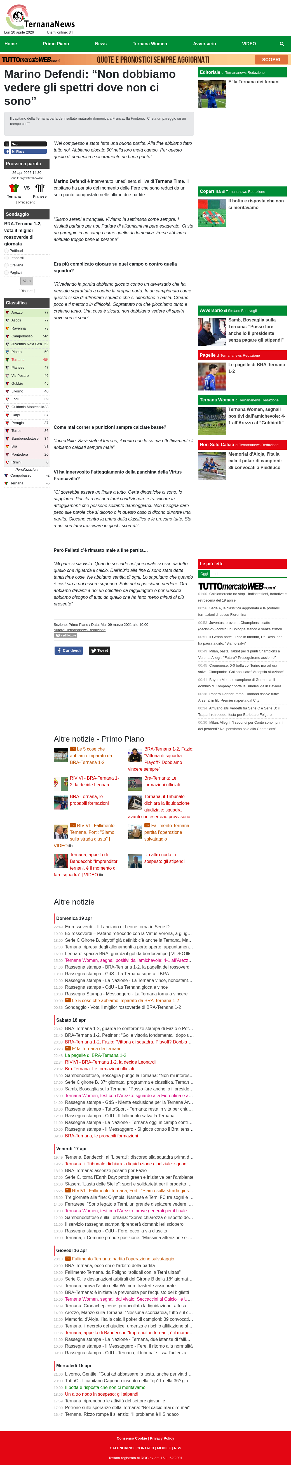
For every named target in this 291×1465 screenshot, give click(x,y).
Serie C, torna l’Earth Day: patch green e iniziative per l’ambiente (129, 1177)
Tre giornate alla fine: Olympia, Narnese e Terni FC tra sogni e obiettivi (134, 1197)
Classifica (16, 302)
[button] (26, 281)
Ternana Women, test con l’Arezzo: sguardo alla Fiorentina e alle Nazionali (139, 1095)
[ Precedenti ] (26, 202)
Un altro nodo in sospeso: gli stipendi (102, 1394)
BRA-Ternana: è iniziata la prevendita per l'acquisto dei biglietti (127, 1292)
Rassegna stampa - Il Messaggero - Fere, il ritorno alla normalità (129, 1346)
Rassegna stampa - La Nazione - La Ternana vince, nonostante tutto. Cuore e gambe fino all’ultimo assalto (170, 980)
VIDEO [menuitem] (249, 43)
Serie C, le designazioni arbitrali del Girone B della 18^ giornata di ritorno (137, 1279)
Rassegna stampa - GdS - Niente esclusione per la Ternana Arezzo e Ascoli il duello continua (157, 1102)
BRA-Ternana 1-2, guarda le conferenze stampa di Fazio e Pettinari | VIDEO (140, 1028)
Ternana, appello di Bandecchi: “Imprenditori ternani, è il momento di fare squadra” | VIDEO (155, 1332)
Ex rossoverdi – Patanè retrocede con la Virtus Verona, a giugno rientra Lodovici (144, 933)
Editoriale (210, 72)
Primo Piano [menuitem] (56, 43)
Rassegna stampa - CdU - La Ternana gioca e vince (116, 987)
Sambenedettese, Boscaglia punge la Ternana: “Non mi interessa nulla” (135, 1075)
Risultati (26, 291)
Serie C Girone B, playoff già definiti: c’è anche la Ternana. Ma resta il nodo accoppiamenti (154, 940)
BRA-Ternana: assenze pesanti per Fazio (106, 1170)
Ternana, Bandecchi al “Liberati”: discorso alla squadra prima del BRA (134, 1157)
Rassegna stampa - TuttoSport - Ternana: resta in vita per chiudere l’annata (139, 1109)
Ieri (214, 574)
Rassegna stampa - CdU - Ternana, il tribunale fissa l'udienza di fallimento (138, 1352)
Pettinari (16, 250)
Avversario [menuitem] (204, 43)
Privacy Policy (162, 1438)
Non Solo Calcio (217, 444)
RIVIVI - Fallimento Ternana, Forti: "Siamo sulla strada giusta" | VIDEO (138, 1190)
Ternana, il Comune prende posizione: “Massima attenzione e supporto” (136, 1237)
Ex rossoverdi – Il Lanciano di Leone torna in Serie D (117, 926)
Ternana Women (217, 399)
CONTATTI (145, 1448)
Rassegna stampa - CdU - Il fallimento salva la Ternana (120, 1115)
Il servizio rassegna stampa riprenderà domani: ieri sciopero (124, 1224)
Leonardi (17, 258)
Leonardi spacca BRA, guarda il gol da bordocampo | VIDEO (125, 953)
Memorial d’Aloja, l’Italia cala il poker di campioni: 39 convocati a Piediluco (138, 1319)
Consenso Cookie (132, 1438)
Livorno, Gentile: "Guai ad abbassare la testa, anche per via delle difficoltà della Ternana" (153, 1374)
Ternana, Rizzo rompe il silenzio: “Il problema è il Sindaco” (122, 1414)
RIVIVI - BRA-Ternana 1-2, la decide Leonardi (110, 1062)
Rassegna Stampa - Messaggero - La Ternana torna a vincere (126, 993)
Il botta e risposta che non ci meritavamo (105, 1387)
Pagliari (16, 272)
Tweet (99, 650)
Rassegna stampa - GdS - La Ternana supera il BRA (117, 973)
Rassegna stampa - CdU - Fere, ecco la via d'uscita (116, 1231)
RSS (177, 1448)
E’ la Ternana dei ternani (92, 1048)
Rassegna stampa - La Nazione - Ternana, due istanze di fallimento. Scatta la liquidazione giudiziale (164, 1339)
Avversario (211, 310)
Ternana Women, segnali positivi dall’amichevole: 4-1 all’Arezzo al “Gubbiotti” (141, 960)
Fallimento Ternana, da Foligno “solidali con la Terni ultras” (123, 1272)
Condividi (69, 650)
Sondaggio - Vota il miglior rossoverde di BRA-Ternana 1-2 (123, 1007)
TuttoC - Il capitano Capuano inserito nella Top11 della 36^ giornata (131, 1380)
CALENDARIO (121, 1448)
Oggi (204, 574)
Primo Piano (78, 625)
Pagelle (207, 355)
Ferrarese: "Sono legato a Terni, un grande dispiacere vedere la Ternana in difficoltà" (149, 1204)
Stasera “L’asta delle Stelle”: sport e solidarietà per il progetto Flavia (132, 1184)
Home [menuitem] (10, 43)
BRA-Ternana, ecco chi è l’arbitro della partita (110, 1265)
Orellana (16, 265)
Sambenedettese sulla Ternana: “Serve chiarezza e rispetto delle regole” (136, 1217)
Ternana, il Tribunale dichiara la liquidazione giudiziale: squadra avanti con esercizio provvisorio (159, 1163)
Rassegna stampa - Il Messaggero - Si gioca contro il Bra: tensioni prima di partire (146, 1129)
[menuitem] (282, 44)
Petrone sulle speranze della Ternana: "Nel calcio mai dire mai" (127, 1407)
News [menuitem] (101, 43)
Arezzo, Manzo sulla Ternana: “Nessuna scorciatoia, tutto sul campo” (133, 1312)
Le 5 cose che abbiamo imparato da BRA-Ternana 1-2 (91, 756)
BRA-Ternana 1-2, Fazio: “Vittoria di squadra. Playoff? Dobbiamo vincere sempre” (146, 1042)
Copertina (210, 191)
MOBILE (164, 1448)
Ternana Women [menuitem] (150, 43)
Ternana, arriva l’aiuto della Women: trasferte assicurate (120, 1285)
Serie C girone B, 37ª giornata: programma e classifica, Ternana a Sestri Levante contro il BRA (159, 1082)
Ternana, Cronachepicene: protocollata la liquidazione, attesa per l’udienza (139, 1305)
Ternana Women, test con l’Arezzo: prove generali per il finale (126, 1210)
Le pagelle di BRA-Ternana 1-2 (95, 1055)
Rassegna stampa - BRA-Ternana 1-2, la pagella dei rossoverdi (128, 967)
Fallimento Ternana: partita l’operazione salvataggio (167, 832)
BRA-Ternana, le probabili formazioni (101, 1135)
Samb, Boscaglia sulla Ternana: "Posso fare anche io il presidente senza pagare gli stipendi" (156, 1089)
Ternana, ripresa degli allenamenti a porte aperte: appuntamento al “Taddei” (140, 947)
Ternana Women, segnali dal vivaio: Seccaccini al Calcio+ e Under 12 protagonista (146, 1299)
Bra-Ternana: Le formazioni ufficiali (99, 1068)
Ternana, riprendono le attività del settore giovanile (115, 1400)
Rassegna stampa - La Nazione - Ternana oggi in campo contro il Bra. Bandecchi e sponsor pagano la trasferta (175, 1122)
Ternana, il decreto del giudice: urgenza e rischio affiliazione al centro (133, 1326)
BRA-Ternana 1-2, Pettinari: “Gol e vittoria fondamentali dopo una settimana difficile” (148, 1035)
